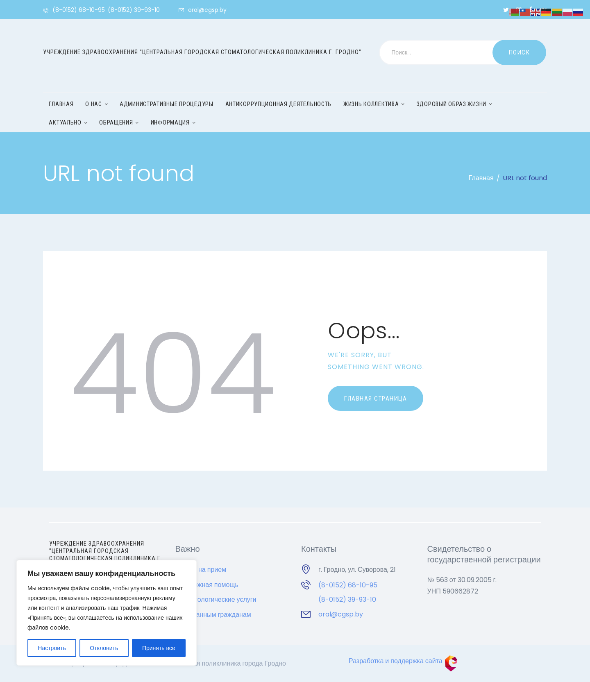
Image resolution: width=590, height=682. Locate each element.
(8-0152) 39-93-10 (347, 599)
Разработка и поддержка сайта (403, 661)
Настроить (52, 648)
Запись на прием (201, 569)
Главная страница (375, 398)
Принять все (158, 648)
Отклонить (104, 648)
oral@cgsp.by (340, 614)
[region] (106, 613)
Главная (481, 178)
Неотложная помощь (206, 584)
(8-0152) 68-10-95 (347, 585)
